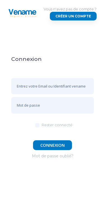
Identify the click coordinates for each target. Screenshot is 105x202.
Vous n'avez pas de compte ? (70, 9)
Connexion (52, 145)
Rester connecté (57, 125)
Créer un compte (73, 16)
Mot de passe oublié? (52, 156)
